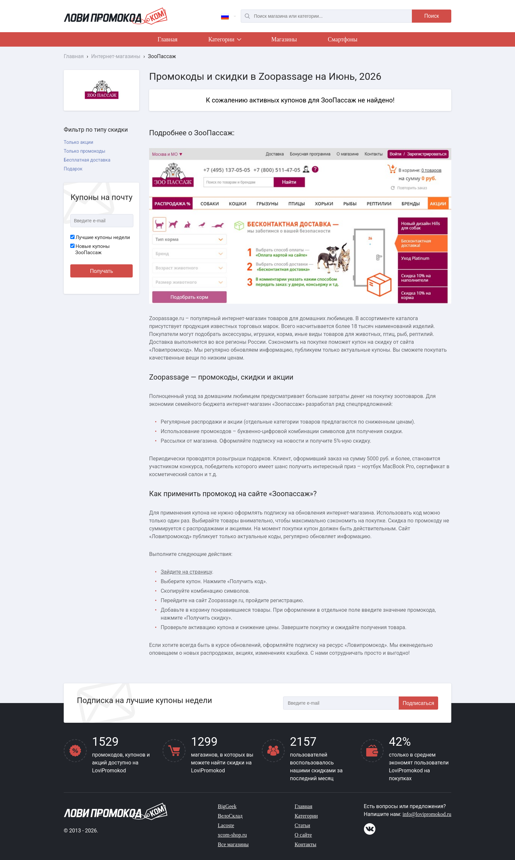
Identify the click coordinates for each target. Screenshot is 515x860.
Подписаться (418, 703)
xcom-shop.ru (232, 835)
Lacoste (226, 825)
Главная (167, 39)
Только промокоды (84, 151)
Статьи (302, 825)
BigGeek (227, 806)
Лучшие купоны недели (100, 237)
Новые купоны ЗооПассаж (90, 249)
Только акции (78, 142)
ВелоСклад (230, 816)
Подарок (73, 168)
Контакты (305, 844)
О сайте (303, 835)
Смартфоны (342, 39)
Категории (224, 40)
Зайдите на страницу (186, 572)
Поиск (431, 16)
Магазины (284, 39)
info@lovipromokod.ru (427, 814)
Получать (101, 271)
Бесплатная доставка (87, 160)
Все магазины (233, 844)
